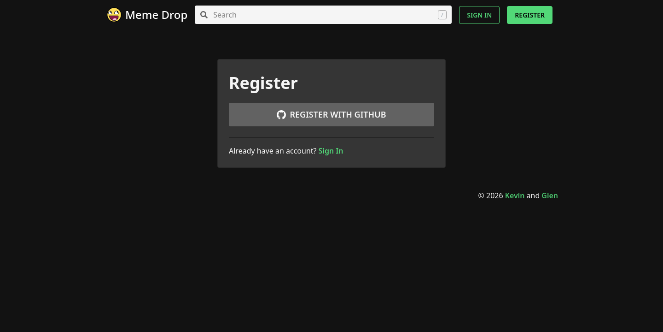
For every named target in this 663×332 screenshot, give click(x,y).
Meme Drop (156, 14)
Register (530, 15)
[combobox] (323, 15)
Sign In (479, 15)
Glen (549, 195)
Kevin (515, 195)
